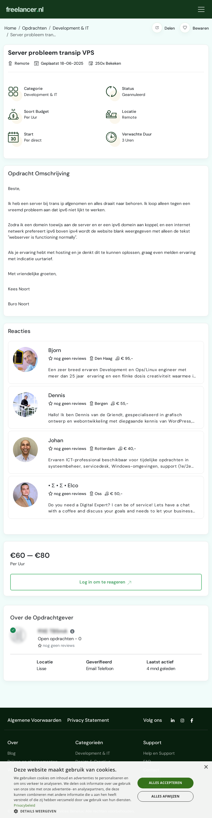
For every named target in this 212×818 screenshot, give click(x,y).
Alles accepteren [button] (165, 782)
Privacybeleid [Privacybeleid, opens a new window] (24, 805)
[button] (157, 27)
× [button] (206, 767)
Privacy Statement (88, 720)
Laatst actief (160, 662)
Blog (11, 753)
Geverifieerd (99, 662)
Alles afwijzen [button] (166, 796)
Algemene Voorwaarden (34, 720)
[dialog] (106, 789)
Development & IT (92, 753)
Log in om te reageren (105, 582)
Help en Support (159, 753)
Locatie (45, 662)
